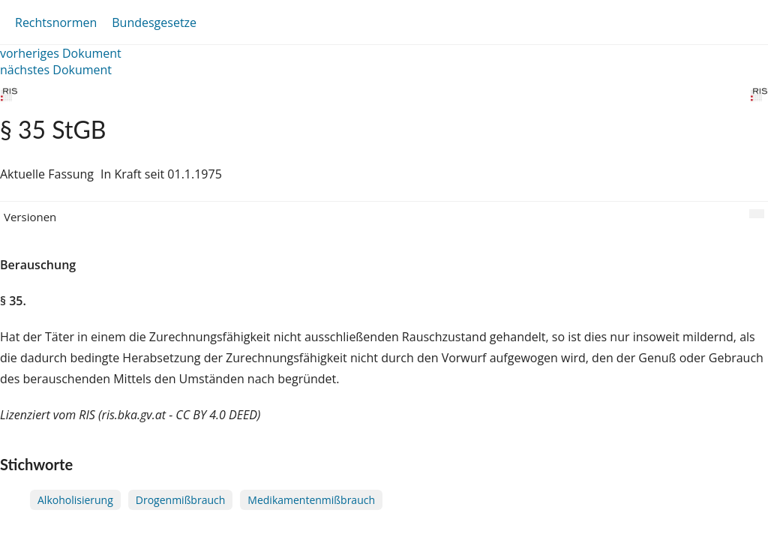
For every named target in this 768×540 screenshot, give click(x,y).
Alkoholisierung (75, 500)
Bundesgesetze (154, 22)
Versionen (30, 216)
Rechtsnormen (56, 22)
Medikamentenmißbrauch (311, 500)
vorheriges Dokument (61, 53)
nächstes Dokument (56, 70)
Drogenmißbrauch (181, 500)
